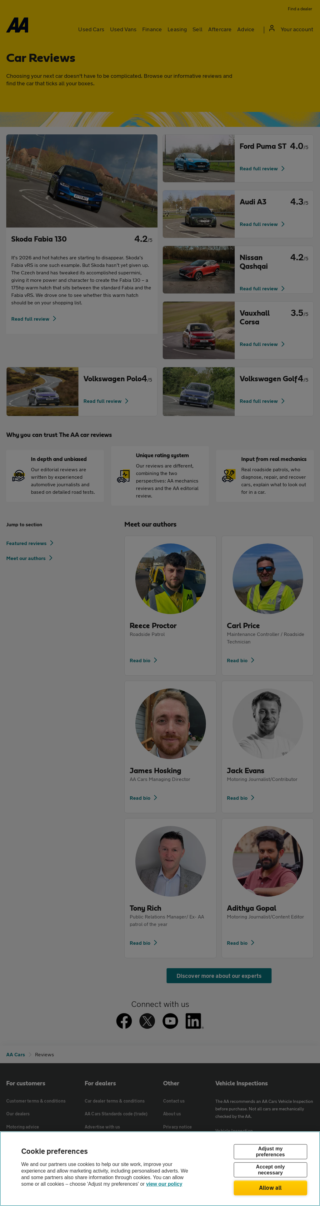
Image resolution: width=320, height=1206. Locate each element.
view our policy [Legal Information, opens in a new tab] (164, 1184)
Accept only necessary (270, 1169)
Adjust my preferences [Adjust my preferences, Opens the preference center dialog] (270, 1151)
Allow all (270, 1187)
